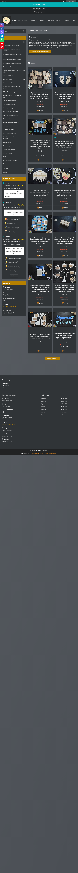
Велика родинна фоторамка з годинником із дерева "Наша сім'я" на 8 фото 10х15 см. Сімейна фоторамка (64, 144)
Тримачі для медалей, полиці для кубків (12, 71)
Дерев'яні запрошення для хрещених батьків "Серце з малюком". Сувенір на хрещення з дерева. (14, 212)
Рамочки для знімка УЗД (9, 104)
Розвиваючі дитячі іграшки (10, 111)
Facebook (5, 388)
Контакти (5, 168)
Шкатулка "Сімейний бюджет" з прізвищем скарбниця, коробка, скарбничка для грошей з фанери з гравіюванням (64, 240)
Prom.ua (47, 450)
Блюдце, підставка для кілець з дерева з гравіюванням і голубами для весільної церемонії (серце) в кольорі (64, 193)
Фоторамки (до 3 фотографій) (11, 45)
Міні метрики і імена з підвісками (12, 63)
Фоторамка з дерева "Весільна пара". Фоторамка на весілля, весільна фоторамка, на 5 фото (40, 336)
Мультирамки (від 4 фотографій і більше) (12, 49)
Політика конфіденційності (50, 453)
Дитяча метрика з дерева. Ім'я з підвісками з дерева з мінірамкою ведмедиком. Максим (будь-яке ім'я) (64, 336)
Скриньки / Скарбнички (9, 118)
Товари (33, 20)
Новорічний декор (8, 145)
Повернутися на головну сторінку (40, 51)
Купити (41, 110)
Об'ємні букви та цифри (9, 92)
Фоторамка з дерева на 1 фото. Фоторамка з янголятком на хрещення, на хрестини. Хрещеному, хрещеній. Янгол (40, 288)
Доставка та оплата (54, 20)
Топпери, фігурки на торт (9, 100)
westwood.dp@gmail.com (9, 306)
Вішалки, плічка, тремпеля (10, 108)
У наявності (6, 164)
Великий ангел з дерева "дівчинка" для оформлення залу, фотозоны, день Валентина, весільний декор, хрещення (13, 194)
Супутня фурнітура (8, 153)
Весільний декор (7, 79)
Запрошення (6, 126)
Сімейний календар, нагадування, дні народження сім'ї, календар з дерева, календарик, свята (39, 193)
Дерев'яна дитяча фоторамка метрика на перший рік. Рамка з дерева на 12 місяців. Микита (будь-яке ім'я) (40, 240)
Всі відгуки (13, 276)
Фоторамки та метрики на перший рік (12, 55)
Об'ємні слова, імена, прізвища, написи (11, 87)
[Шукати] (24, 31)
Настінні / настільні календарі (11, 122)
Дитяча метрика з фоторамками (12, 59)
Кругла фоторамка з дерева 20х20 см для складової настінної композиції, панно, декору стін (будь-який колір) (14, 251)
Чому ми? (66, 20)
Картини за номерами (9, 149)
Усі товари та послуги (51, 358)
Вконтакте (6, 385)
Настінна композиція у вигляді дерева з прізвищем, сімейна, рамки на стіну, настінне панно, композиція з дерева (65, 288)
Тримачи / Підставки (8, 129)
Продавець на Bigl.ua (39, 452)
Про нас (42, 20)
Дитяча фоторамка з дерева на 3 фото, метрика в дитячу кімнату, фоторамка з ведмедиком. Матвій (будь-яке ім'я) (40, 144)
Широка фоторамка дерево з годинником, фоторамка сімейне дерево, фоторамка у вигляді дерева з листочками (39, 95)
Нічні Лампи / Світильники (10, 67)
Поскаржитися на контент (37, 453)
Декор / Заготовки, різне (9, 133)
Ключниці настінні (8, 75)
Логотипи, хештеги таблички (10, 115)
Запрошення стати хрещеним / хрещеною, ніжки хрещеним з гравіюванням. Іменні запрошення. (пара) (64, 95)
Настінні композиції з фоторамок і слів (12, 96)
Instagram (6, 383)
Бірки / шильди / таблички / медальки (10, 137)
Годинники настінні (8, 83)
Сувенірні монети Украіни (10, 160)
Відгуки (5, 172)
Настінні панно (7, 142)
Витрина (24, 20)
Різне (4, 156)
